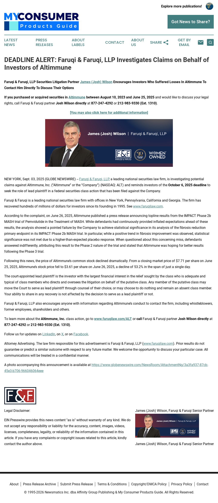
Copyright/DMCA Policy (149, 484)
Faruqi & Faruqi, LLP (94, 179)
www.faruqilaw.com (148, 206)
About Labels (78, 42)
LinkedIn (48, 334)
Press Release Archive (39, 484)
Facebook (80, 334)
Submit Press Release (76, 484)
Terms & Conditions (112, 484)
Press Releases (44, 42)
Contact (114, 42)
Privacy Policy (181, 484)
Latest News (11, 42)
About (14, 484)
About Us (137, 42)
